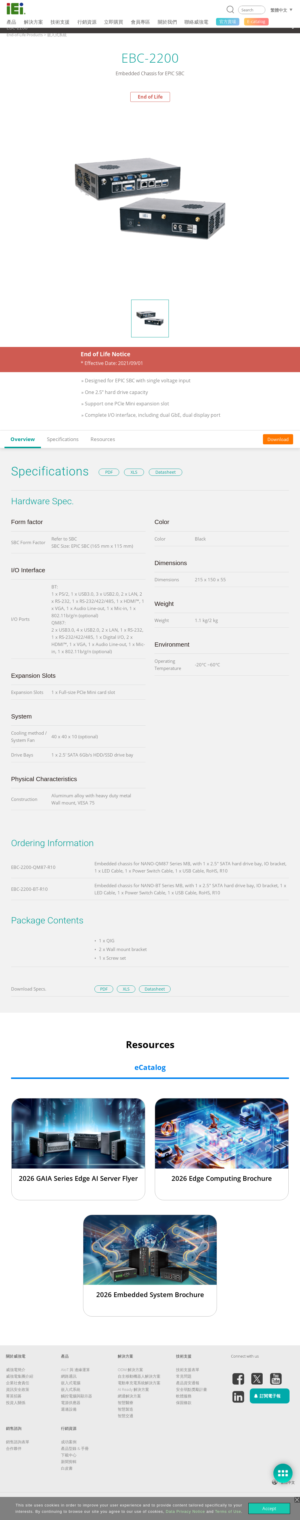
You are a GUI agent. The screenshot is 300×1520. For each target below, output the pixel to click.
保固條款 (184, 1402)
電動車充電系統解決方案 (139, 1382)
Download (278, 439)
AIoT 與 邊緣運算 (75, 1369)
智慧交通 (125, 1415)
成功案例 (68, 1441)
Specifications (63, 439)
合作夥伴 (14, 1448)
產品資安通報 (187, 1382)
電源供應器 (70, 1402)
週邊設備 (68, 1409)
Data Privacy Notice (185, 1511)
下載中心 (68, 1455)
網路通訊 (68, 1376)
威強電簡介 (15, 1369)
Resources (103, 439)
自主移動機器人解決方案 (139, 1376)
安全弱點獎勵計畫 (191, 1389)
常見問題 (184, 1376)
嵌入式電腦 (70, 1382)
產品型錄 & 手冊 (75, 1448)
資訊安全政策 (17, 1389)
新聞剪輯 (68, 1461)
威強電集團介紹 (19, 1376)
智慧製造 (125, 1409)
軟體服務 (184, 1396)
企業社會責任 (17, 1382)
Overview (22, 439)
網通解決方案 (129, 1396)
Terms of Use (228, 1511)
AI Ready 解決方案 (133, 1389)
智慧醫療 (125, 1402)
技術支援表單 (187, 1369)
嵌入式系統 (70, 1389)
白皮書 (67, 1468)
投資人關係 (15, 1402)
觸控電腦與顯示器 (76, 1396)
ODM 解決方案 (130, 1369)
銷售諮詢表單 (17, 1441)
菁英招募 (14, 1396)
